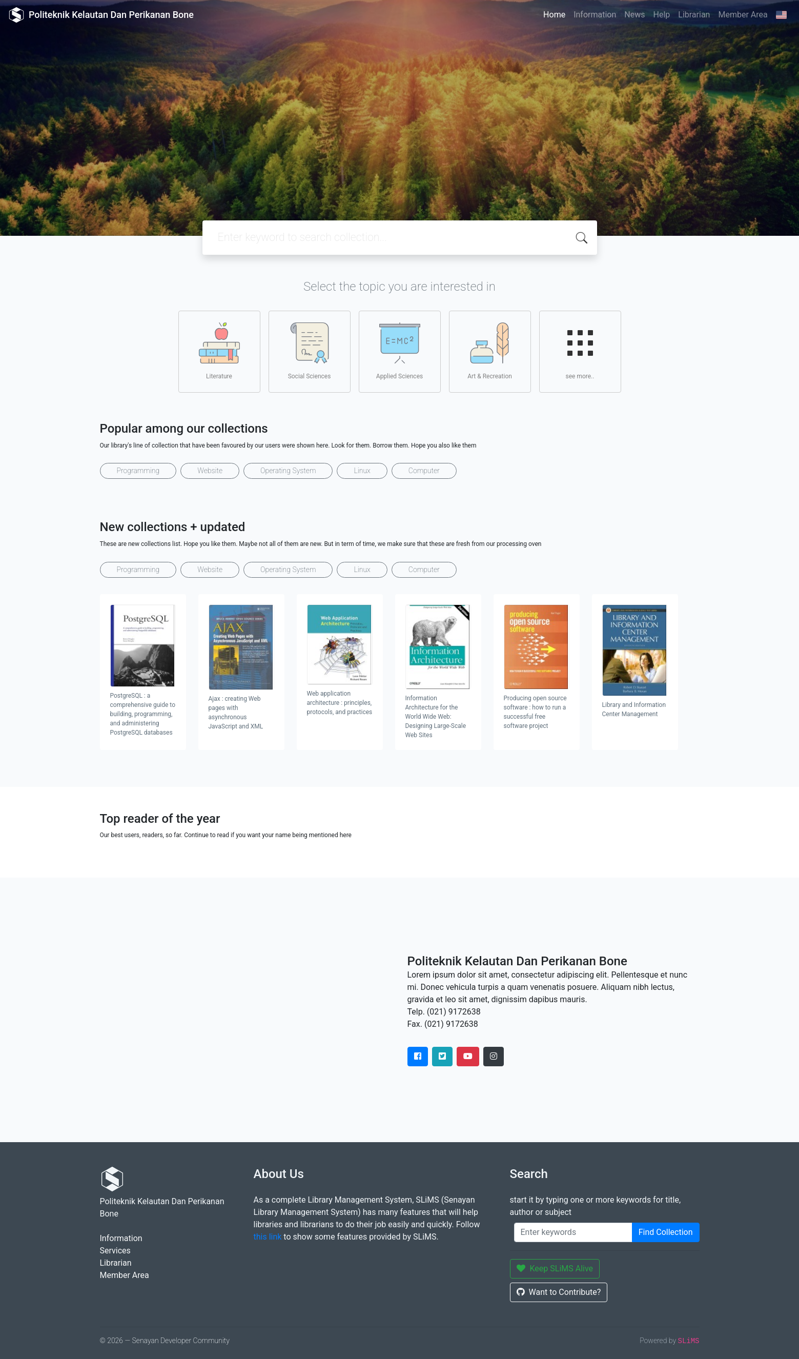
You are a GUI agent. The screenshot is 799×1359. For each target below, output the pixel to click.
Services (115, 1250)
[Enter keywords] (573, 1232)
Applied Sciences (399, 351)
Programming (138, 470)
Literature (219, 351)
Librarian (694, 14)
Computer (424, 470)
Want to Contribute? (559, 1292)
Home (554, 14)
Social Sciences (309, 351)
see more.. (580, 351)
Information (594, 14)
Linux (362, 470)
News (634, 14)
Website (209, 470)
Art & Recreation (489, 351)
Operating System (288, 470)
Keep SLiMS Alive (555, 1268)
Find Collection (666, 1232)
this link (268, 1237)
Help (661, 14)
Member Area (742, 14)
